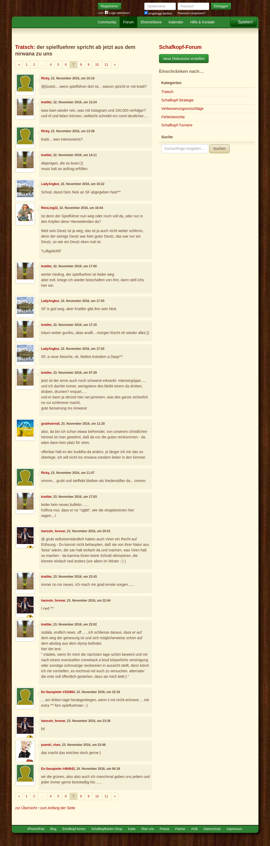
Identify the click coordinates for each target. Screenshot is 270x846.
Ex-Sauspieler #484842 (58, 769)
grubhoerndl (50, 423)
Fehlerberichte (173, 117)
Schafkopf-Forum (180, 47)
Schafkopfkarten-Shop (106, 829)
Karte (131, 829)
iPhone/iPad (36, 829)
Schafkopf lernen (74, 829)
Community (107, 22)
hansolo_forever (53, 531)
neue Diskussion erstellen (184, 59)
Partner (180, 829)
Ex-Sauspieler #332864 (58, 692)
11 (106, 64)
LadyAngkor (50, 184)
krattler (46, 102)
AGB (194, 829)
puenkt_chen (50, 745)
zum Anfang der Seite (57, 808)
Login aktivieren (117, 13)
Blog (53, 829)
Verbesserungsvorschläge (182, 108)
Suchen (219, 148)
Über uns (147, 829)
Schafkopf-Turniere (177, 125)
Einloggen (221, 6)
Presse (165, 829)
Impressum (234, 829)
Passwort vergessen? (192, 13)
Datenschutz (212, 829)
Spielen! (245, 22)
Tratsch (24, 47)
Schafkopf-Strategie (177, 100)
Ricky (45, 78)
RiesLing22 (49, 208)
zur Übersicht (26, 808)
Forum (128, 22)
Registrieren (109, 6)
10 (97, 64)
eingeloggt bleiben (158, 13)
